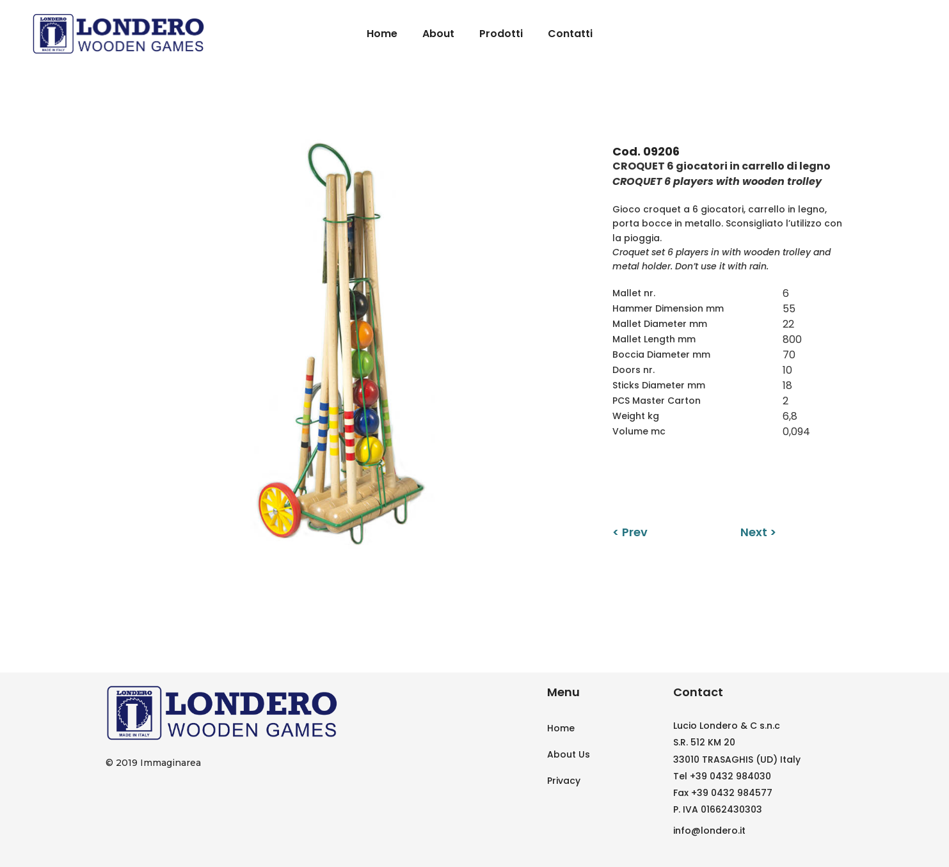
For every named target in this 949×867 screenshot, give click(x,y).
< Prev (630, 532)
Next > (758, 532)
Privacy (563, 780)
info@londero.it (709, 830)
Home (561, 728)
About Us (568, 754)
